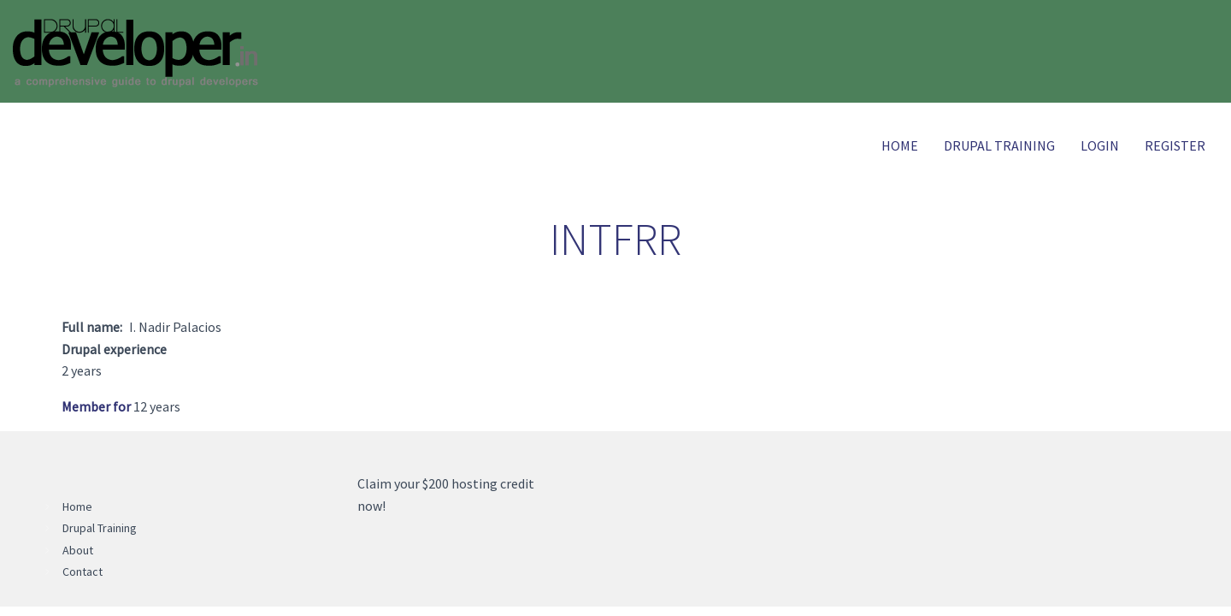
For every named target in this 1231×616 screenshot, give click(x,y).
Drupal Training (999, 145)
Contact (82, 571)
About (77, 550)
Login (1100, 145)
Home (899, 145)
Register (1175, 145)
